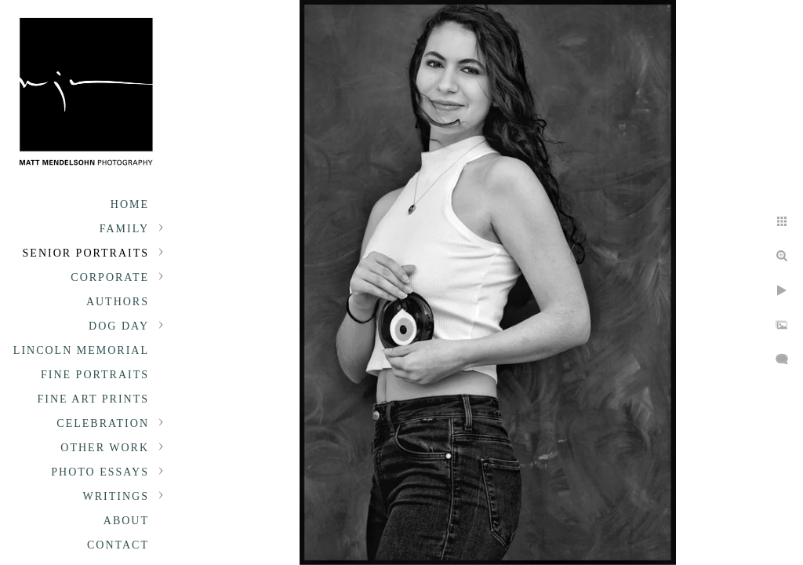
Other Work (104, 448)
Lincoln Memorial (81, 350)
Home (130, 204)
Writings (116, 496)
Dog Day (119, 326)
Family (124, 229)
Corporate (110, 277)
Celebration (102, 423)
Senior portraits (86, 253)
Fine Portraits (95, 375)
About (126, 521)
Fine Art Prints (93, 399)
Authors (117, 302)
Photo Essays (100, 472)
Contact (118, 545)
